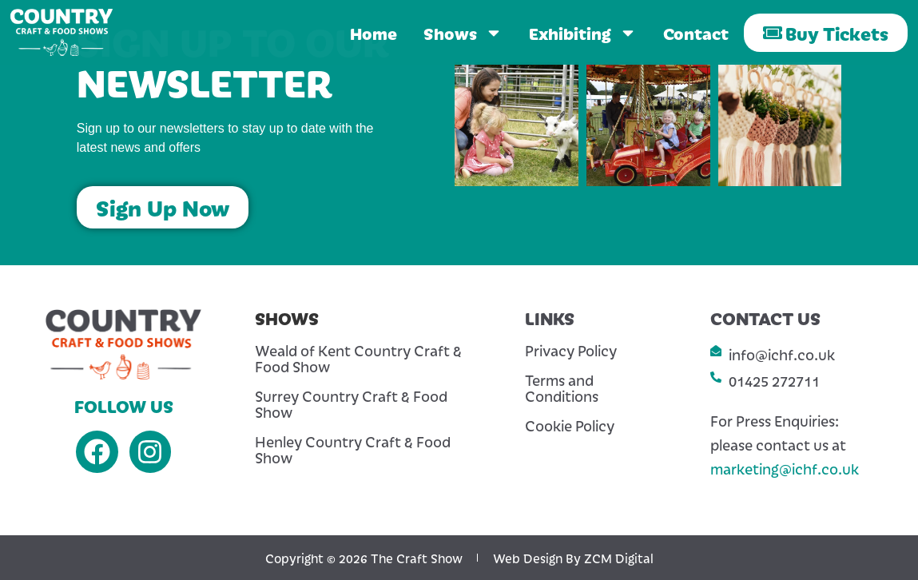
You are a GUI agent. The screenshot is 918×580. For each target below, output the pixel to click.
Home (373, 33)
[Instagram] (150, 452)
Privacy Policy (571, 351)
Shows (463, 33)
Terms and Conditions (561, 388)
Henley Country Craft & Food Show (353, 450)
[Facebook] (97, 452)
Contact (696, 33)
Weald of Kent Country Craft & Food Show (358, 359)
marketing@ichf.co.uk (784, 469)
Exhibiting (583, 33)
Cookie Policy (569, 426)
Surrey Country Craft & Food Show (351, 404)
